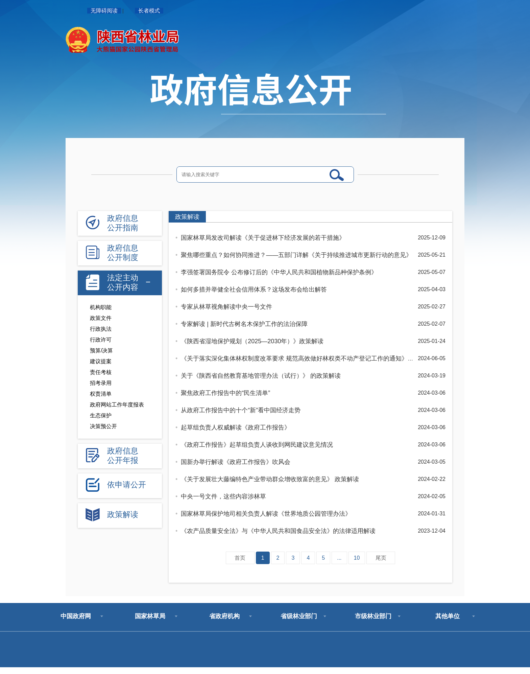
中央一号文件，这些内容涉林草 (223, 496)
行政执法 (101, 329)
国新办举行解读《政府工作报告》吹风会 (235, 462)
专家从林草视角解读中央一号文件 (226, 306)
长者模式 (149, 11)
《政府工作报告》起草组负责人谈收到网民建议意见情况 (257, 444)
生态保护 (101, 415)
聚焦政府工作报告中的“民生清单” (225, 393)
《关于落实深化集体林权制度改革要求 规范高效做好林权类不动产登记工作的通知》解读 (300, 358)
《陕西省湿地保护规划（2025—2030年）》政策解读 (252, 341)
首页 (240, 558)
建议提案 (101, 361)
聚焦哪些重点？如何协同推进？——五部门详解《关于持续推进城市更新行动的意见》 (296, 255)
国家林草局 (150, 616)
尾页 (381, 558)
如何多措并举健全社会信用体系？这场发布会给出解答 (254, 289)
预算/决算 (101, 350)
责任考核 (101, 372)
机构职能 (101, 307)
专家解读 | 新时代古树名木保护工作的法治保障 (244, 324)
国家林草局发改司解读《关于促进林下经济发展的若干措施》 (263, 237)
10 (357, 558)
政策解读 (187, 216)
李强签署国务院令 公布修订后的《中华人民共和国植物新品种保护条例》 (279, 272)
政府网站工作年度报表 (117, 405)
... (339, 558)
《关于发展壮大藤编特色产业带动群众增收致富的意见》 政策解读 (270, 479)
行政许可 (101, 340)
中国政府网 (76, 616)
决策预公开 (103, 426)
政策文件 (101, 318)
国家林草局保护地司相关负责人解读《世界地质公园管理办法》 (266, 513)
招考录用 (101, 383)
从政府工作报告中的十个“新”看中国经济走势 (240, 410)
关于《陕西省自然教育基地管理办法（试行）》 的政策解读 (261, 375)
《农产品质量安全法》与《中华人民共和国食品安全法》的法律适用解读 (278, 531)
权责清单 (101, 394)
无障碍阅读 (104, 11)
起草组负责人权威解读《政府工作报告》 (235, 427)
